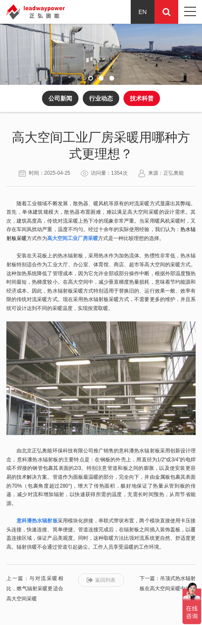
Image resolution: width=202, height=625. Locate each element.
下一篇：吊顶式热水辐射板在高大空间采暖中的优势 (168, 588)
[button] (90, 78)
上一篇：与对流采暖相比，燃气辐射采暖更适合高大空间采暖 (34, 588)
